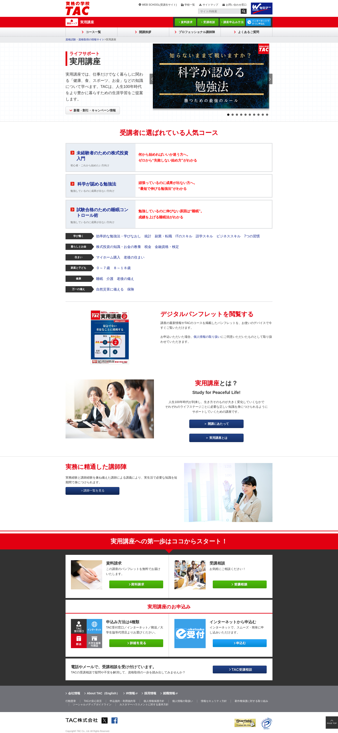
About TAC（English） (103, 693)
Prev (152, 79)
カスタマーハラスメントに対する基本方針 (144, 704)
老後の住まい (134, 257)
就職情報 (169, 693)
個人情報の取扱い (182, 701)
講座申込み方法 (233, 22)
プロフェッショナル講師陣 (197, 32)
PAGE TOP (332, 723)
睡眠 (99, 279)
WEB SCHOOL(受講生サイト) (159, 4)
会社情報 (74, 693)
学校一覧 (190, 4)
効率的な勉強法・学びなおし (118, 236)
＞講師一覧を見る (92, 490)
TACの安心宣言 (93, 701)
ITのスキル (183, 236)
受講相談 (209, 22)
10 (267, 115)
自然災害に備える (110, 289)
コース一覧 (93, 32)
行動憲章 (71, 701)
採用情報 (150, 693)
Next (269, 79)
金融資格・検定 (167, 247)
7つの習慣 (252, 236)
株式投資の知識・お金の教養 (118, 247)
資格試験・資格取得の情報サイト (85, 39)
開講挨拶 (145, 32)
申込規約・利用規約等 (123, 701)
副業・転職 (163, 236)
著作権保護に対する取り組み (251, 701)
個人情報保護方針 (154, 701)
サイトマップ (210, 4)
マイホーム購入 (108, 257)
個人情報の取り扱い (207, 336)
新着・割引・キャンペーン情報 (95, 110)
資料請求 (186, 22)
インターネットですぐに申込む (260, 22)
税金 (147, 247)
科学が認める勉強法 (96, 184)
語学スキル (204, 236)
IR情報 (130, 693)
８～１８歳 (122, 268)
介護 (109, 279)
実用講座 (87, 22)
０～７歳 (103, 268)
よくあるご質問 (248, 32)
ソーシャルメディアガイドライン (92, 704)
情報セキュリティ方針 (214, 701)
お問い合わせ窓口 (236, 4)
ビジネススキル (228, 236)
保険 (130, 289)
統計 (147, 236)
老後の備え (125, 279)
